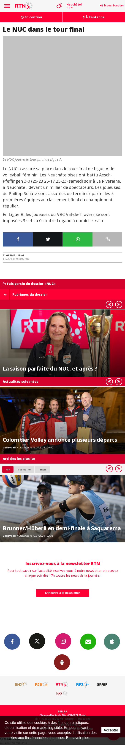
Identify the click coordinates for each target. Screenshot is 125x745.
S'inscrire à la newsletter (62, 593)
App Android (62, 662)
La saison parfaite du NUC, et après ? (50, 368)
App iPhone (112, 641)
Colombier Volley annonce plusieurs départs (60, 439)
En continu (31, 17)
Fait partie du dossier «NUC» (29, 284)
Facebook (12, 641)
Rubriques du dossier (25, 294)
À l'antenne (94, 17)
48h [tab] (8, 469)
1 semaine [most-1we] (24, 469)
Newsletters (88, 641)
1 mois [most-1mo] (42, 469)
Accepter (111, 730)
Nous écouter (114, 5)
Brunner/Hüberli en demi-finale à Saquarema (62, 528)
